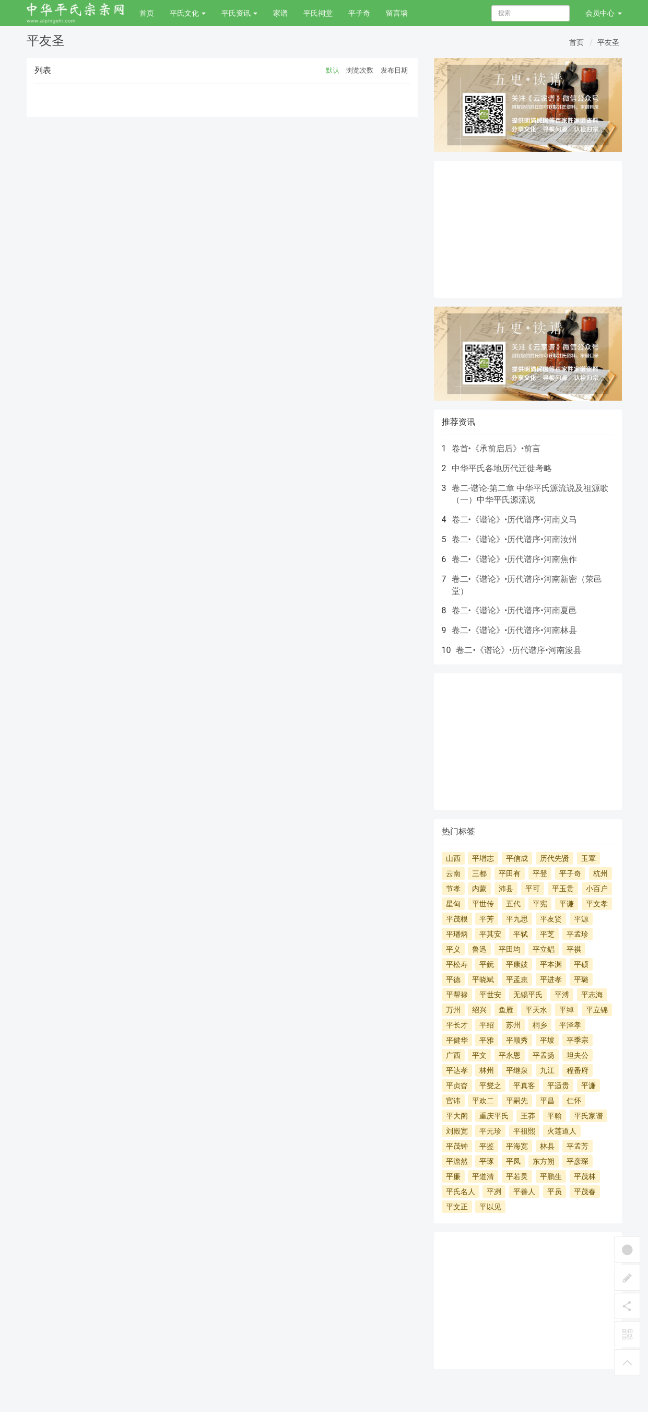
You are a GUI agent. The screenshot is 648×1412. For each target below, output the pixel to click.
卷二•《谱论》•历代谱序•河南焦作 (514, 559)
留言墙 (397, 13)
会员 (603, 13)
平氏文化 (188, 13)
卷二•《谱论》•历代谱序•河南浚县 (518, 650)
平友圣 (608, 42)
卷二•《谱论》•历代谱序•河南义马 (514, 519)
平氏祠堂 (318, 13)
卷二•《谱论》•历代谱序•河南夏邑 (514, 610)
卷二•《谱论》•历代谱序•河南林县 (514, 630)
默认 (332, 70)
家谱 (280, 13)
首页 (146, 13)
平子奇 (359, 13)
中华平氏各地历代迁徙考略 (502, 468)
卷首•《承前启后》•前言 (496, 448)
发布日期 (394, 70)
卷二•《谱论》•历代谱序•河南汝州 (514, 539)
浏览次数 (359, 70)
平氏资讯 (239, 13)
